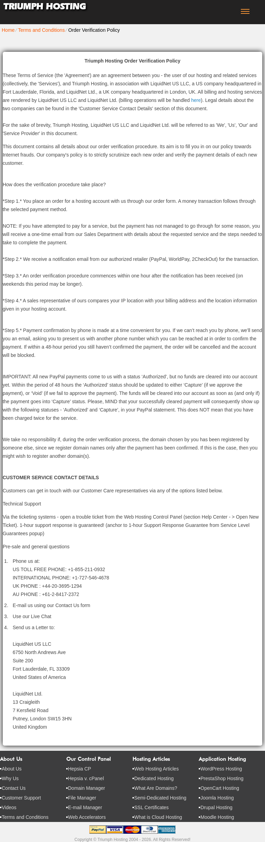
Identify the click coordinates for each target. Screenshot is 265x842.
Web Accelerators (87, 817)
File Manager (82, 798)
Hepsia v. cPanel (86, 778)
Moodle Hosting (217, 817)
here (196, 100)
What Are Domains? (155, 788)
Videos (9, 807)
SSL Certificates (151, 807)
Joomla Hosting (217, 798)
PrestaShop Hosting (222, 778)
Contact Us (14, 788)
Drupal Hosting (216, 807)
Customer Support (21, 798)
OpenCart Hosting (219, 788)
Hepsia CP (79, 769)
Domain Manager (86, 788)
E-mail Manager (85, 807)
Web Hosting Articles (156, 769)
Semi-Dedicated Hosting (160, 798)
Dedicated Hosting (154, 778)
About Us (12, 769)
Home (8, 30)
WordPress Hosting (221, 769)
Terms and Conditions (41, 30)
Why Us (10, 778)
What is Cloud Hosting (158, 817)
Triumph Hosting (44, 6)
